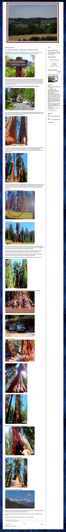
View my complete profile (52, 110)
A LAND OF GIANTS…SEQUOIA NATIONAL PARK (21, 50)
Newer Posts (8, 524)
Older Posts (41, 524)
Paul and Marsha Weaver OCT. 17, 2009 (54, 87)
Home (25, 524)
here (8, 515)
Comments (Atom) (13, 526)
